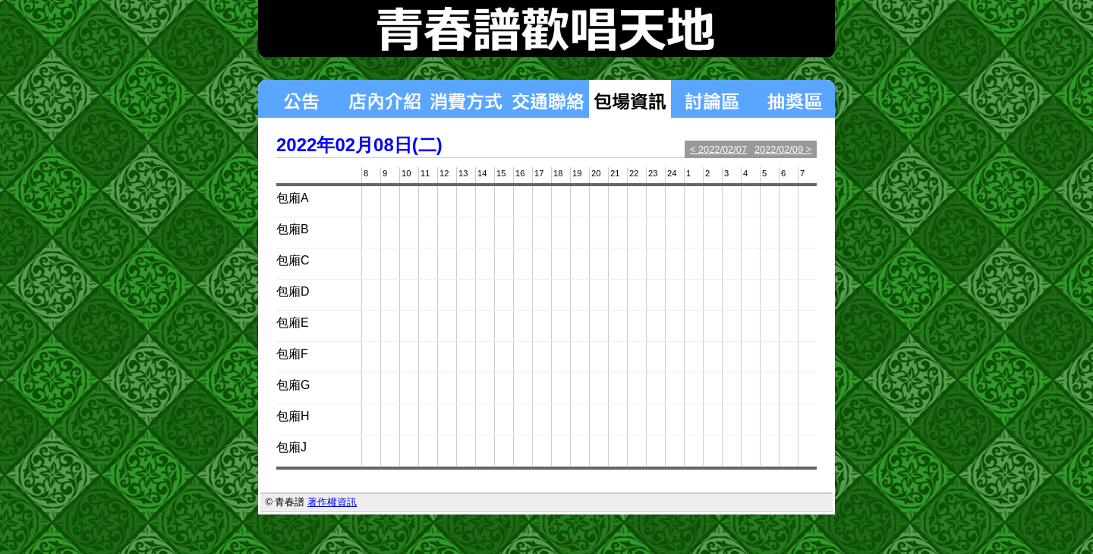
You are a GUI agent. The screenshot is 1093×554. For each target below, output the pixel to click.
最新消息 (300, 99)
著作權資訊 (332, 502)
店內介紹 (384, 99)
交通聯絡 (548, 99)
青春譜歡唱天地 (546, 28)
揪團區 (794, 99)
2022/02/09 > (782, 149)
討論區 (712, 99)
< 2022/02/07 (718, 149)
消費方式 (466, 99)
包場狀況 (630, 99)
